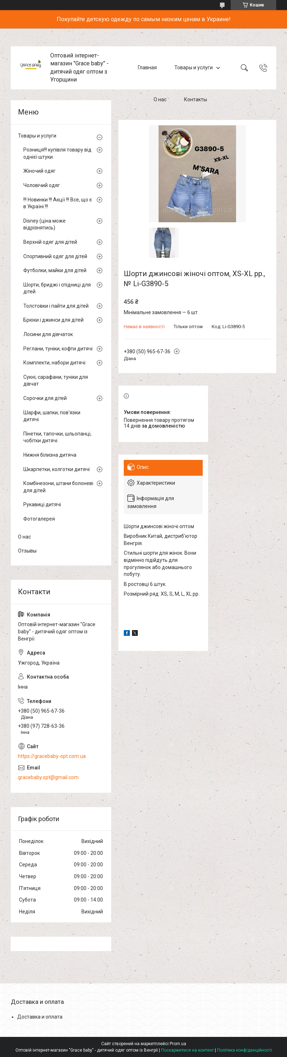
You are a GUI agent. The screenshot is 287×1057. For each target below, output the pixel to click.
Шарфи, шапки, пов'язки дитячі (51, 416)
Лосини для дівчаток (48, 334)
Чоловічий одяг (41, 185)
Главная (147, 67)
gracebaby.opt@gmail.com (48, 777)
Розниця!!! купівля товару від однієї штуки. (57, 153)
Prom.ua (178, 1043)
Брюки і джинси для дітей (53, 320)
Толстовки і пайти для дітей (56, 306)
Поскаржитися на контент (187, 1050)
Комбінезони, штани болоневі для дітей (58, 486)
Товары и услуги (193, 67)
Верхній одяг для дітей (50, 242)
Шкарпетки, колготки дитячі (56, 469)
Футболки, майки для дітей (54, 270)
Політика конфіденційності (244, 1050)
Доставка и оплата (39, 1017)
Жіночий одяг (39, 171)
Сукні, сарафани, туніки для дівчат (55, 380)
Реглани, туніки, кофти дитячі (58, 348)
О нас (160, 100)
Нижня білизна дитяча (49, 455)
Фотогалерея (39, 519)
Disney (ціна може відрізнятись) (44, 224)
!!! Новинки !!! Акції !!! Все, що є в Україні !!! (57, 203)
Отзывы (27, 551)
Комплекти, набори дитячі (54, 362)
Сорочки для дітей (45, 398)
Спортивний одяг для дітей (55, 256)
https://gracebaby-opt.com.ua (52, 756)
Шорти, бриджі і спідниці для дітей (57, 288)
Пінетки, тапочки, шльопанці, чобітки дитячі (57, 437)
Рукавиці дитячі (42, 504)
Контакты (195, 100)
